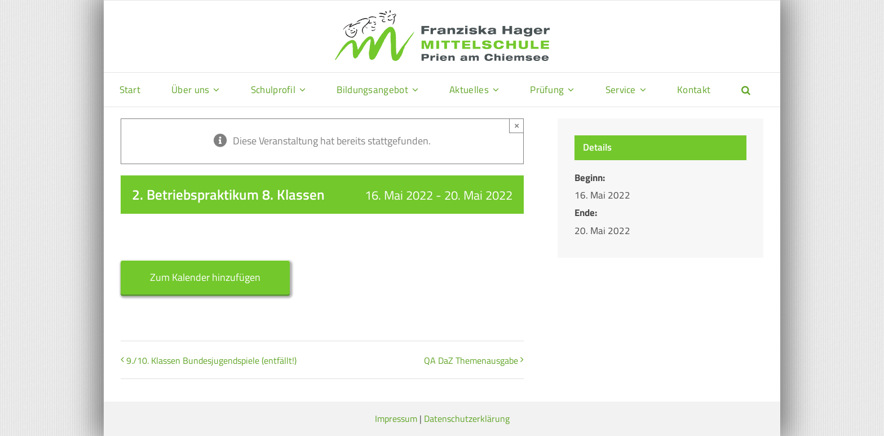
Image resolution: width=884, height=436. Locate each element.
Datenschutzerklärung (467, 418)
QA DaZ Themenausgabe (471, 360)
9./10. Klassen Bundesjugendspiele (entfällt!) (211, 360)
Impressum (396, 418)
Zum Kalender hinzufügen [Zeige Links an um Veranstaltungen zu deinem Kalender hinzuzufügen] (205, 277)
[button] (746, 90)
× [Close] (516, 125)
